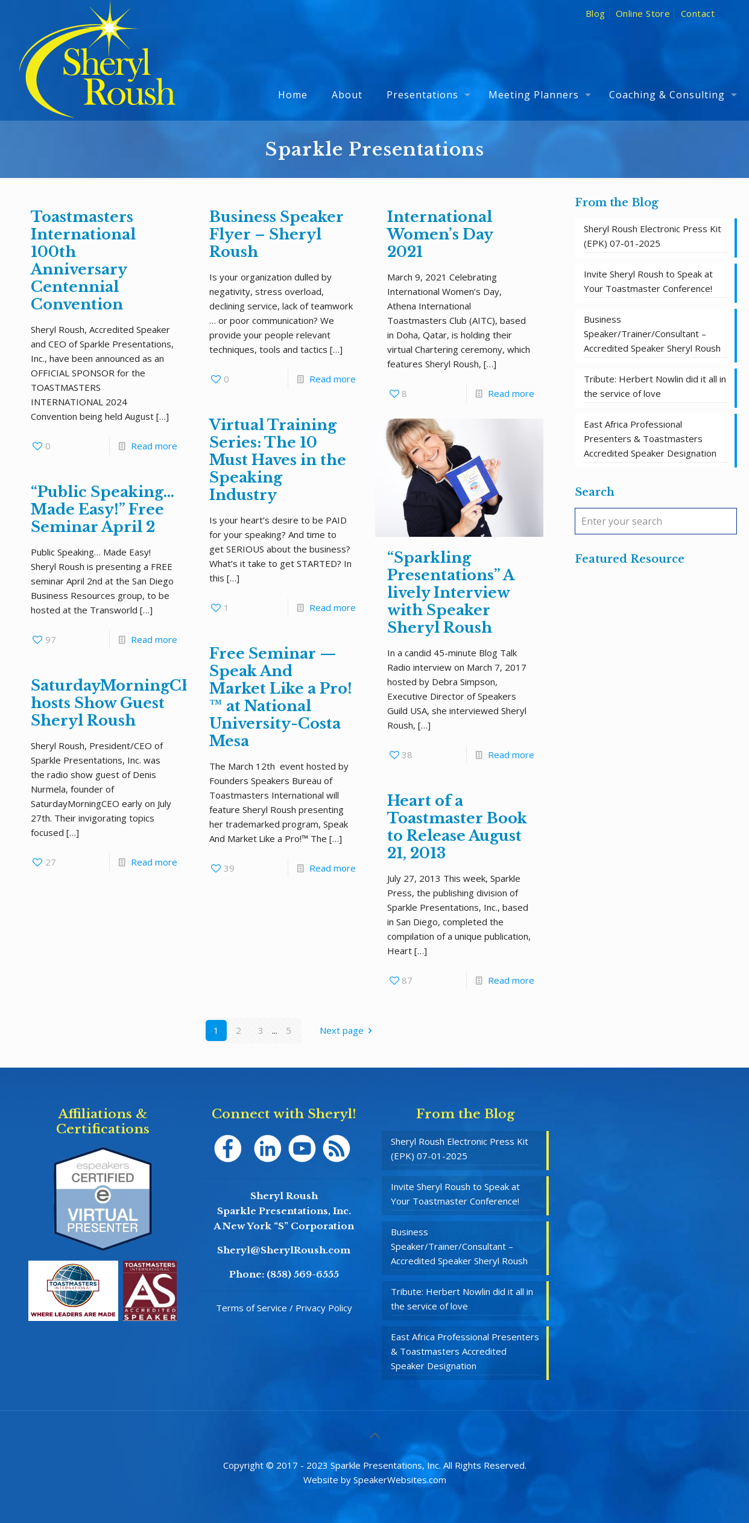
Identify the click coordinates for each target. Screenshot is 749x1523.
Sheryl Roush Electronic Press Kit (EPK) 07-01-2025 (652, 236)
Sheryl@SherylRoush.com (283, 1250)
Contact (698, 13)
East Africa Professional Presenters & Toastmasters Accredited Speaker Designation (650, 438)
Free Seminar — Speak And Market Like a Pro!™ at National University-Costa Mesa (280, 697)
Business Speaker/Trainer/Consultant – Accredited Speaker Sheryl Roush (652, 333)
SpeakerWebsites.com (399, 1480)
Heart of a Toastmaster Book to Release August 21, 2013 (457, 827)
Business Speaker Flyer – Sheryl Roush (276, 234)
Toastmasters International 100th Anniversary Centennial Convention (83, 260)
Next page (348, 1030)
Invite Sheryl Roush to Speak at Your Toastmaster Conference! (648, 281)
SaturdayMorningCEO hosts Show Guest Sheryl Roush (118, 703)
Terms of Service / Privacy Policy (284, 1308)
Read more (154, 446)
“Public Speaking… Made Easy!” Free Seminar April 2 (102, 509)
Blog (595, 13)
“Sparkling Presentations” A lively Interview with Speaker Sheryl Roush (450, 592)
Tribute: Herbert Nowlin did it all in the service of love (655, 386)
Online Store (643, 13)
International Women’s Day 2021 (440, 234)
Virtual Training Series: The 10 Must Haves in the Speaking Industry (277, 460)
